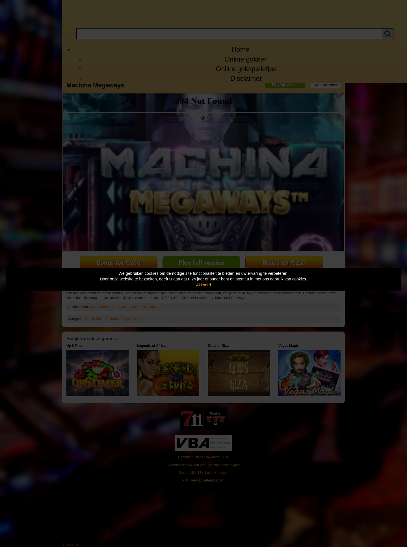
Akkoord (203, 285)
